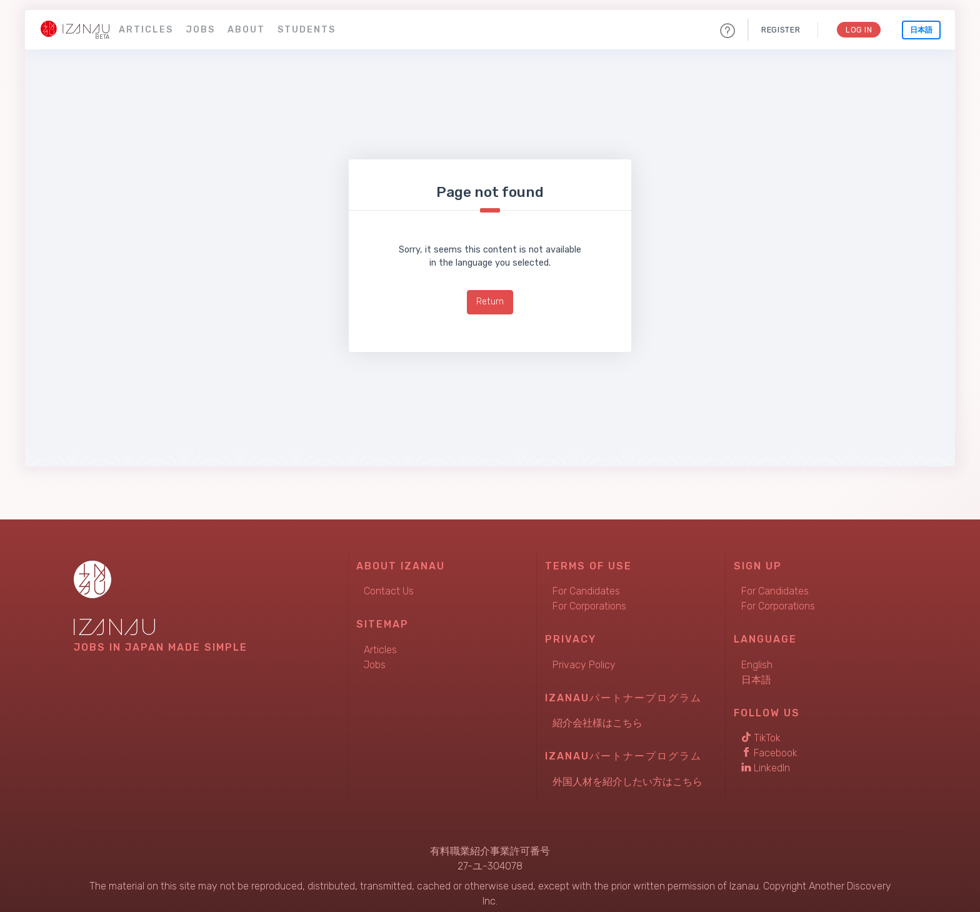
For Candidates (586, 591)
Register (780, 29)
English (756, 665)
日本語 (921, 30)
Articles (146, 29)
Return (490, 301)
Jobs (200, 29)
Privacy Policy (584, 665)
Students (307, 29)
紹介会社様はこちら (597, 723)
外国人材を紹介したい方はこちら (627, 782)
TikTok (761, 738)
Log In (858, 29)
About (246, 29)
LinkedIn (765, 768)
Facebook (769, 753)
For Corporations (589, 606)
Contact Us (389, 591)
